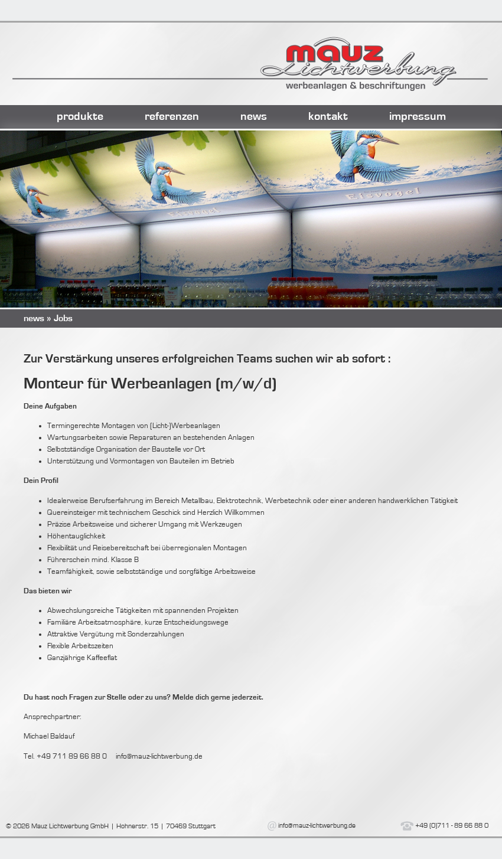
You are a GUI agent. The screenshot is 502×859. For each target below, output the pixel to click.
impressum (417, 116)
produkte (80, 116)
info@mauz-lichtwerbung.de (317, 825)
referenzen (172, 116)
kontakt (328, 116)
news (253, 116)
